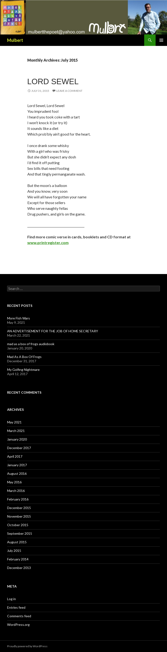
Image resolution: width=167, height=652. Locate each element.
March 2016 (16, 491)
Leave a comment (69, 91)
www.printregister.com (48, 242)
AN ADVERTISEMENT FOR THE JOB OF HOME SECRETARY (52, 331)
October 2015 (17, 525)
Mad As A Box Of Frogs (24, 357)
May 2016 (14, 482)
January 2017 (17, 465)
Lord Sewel (53, 81)
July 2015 (14, 551)
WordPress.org (18, 625)
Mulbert (15, 40)
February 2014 (18, 559)
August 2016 (17, 473)
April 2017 (14, 456)
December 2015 (19, 508)
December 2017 (19, 448)
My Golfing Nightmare (23, 370)
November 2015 (19, 516)
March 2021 (16, 431)
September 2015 (19, 533)
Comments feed (19, 616)
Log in (11, 599)
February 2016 (18, 499)
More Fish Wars (18, 318)
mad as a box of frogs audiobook (30, 344)
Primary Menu (161, 40)
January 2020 (17, 439)
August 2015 (17, 542)
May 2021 (14, 422)
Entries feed (16, 607)
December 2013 (19, 568)
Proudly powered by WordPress (27, 646)
